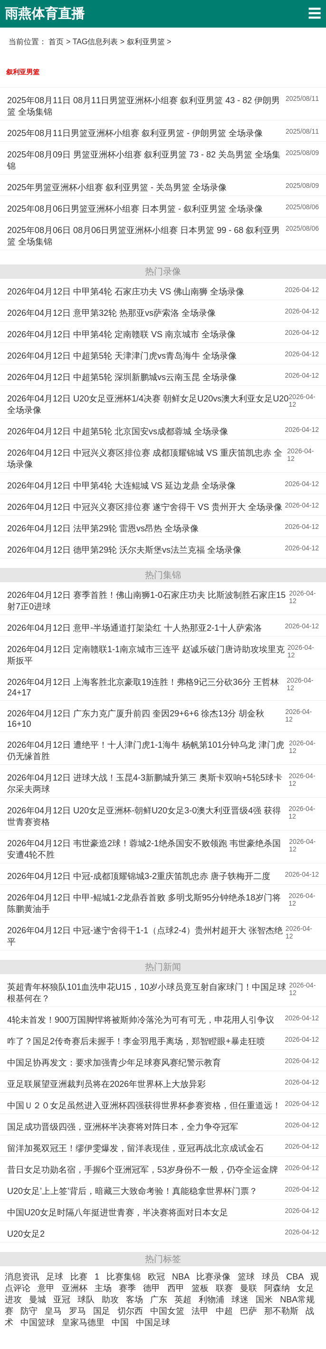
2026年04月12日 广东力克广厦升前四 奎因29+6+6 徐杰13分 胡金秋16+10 (135, 719)
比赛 (78, 1276)
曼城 (37, 1299)
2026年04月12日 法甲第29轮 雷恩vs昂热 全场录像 (103, 528)
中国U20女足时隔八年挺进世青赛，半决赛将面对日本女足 (117, 1212)
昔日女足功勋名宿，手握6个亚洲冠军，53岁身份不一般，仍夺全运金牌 (142, 1169)
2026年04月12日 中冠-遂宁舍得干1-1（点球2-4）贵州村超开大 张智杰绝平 (145, 936)
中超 (224, 1311)
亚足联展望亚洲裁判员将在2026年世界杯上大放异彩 (106, 1084)
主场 (103, 1288)
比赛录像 (213, 1276)
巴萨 (248, 1311)
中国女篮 (167, 1311)
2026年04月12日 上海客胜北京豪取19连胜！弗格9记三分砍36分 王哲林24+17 (143, 687)
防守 (29, 1311)
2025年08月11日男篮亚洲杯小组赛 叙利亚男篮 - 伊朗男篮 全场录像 (135, 133)
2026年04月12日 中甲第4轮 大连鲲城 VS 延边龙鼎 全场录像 (121, 485)
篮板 (200, 1288)
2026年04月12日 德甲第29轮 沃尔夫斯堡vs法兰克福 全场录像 (124, 550)
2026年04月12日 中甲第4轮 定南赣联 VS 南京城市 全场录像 (121, 334)
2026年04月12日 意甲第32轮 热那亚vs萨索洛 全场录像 (111, 313)
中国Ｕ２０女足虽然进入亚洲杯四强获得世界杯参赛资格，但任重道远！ (144, 1105)
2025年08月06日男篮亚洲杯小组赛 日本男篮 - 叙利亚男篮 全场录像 (135, 209)
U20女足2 (26, 1234)
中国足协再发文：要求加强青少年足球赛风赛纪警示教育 (114, 1062)
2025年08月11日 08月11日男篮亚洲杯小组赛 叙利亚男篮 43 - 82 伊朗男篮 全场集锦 (143, 106)
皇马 (53, 1311)
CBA (294, 1276)
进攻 (13, 1299)
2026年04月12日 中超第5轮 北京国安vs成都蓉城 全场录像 (117, 431)
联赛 (224, 1288)
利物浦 (211, 1299)
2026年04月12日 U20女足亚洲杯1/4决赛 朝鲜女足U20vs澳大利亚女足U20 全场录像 (147, 404)
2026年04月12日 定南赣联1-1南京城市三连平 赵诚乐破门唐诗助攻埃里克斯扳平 (146, 655)
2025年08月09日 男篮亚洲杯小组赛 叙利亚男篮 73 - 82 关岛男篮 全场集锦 (143, 160)
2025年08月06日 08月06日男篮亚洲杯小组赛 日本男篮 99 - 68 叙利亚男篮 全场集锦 (143, 235)
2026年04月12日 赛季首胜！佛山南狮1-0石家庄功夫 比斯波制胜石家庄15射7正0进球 (146, 600)
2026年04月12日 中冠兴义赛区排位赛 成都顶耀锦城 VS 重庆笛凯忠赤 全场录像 (144, 458)
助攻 (110, 1299)
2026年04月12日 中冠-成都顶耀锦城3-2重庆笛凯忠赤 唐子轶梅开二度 (138, 876)
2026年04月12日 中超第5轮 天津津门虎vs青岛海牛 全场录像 (122, 356)
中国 (120, 1322)
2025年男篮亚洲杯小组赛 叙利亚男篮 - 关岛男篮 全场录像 (117, 187)
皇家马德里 (83, 1322)
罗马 (77, 1311)
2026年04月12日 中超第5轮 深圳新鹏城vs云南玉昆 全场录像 (122, 377)
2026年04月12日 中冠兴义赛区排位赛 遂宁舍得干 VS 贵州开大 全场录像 (144, 507)
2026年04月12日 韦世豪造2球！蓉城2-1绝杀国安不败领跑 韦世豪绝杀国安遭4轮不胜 (144, 849)
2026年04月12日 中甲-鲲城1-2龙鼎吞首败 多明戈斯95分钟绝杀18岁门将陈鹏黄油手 (144, 903)
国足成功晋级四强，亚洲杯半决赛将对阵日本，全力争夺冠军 (122, 1127)
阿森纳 (277, 1288)
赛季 (127, 1288)
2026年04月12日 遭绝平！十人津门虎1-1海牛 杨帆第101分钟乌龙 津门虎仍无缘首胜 (145, 750)
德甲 (151, 1288)
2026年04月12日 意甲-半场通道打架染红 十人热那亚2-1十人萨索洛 (134, 628)
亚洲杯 (74, 1288)
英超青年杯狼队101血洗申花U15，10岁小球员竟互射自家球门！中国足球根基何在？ (146, 992)
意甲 (46, 1288)
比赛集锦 (123, 1276)
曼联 (248, 1288)
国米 (264, 1299)
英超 (183, 1299)
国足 (101, 1311)
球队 (86, 1299)
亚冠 (61, 1299)
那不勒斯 (281, 1311)
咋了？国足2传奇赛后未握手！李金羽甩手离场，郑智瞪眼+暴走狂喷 (136, 1041)
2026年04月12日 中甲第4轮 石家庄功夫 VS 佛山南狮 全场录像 (125, 291)
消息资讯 (22, 1276)
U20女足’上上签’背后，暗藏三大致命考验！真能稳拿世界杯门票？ (132, 1191)
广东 (158, 1299)
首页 (56, 42)
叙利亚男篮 (22, 72)
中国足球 (153, 1322)
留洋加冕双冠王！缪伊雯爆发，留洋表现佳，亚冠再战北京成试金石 (135, 1148)
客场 (134, 1299)
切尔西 (130, 1311)
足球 (54, 1276)
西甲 (175, 1288)
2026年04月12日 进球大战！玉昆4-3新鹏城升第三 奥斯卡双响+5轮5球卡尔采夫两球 (144, 783)
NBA (180, 1276)
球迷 (240, 1299)
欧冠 (156, 1276)
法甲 (200, 1311)
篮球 (246, 1276)
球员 (270, 1276)
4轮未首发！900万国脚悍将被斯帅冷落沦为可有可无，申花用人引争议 (140, 1020)
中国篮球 (37, 1322)
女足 (305, 1288)
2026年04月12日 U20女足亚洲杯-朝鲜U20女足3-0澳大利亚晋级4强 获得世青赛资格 (144, 816)
